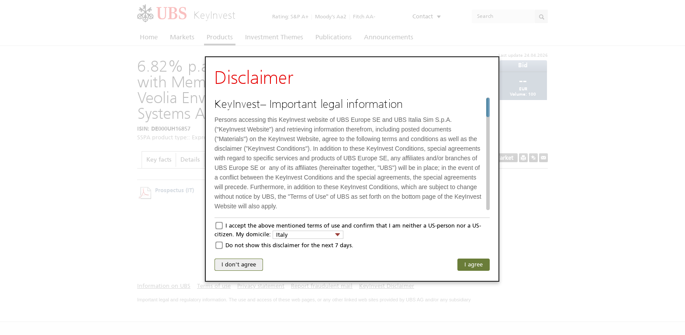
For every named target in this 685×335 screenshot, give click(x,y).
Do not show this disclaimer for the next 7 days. (289, 245)
